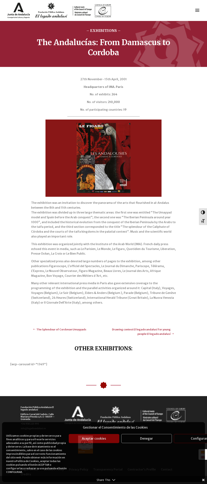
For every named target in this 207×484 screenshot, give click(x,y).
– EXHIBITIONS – (103, 30)
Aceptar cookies (94, 438)
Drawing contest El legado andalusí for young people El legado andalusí (141, 332)
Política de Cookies (27, 461)
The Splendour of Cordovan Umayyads (61, 329)
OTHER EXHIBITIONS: (103, 348)
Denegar (146, 438)
